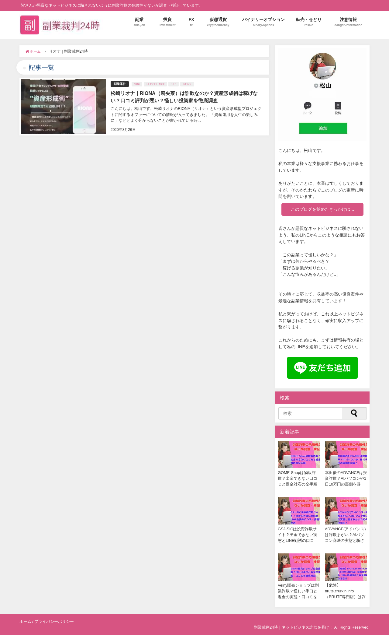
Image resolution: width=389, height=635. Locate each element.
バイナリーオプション (263, 22)
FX (191, 22)
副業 (139, 22)
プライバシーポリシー (54, 621)
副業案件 (120, 83)
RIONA (137, 84)
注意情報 (348, 22)
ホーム (25, 621)
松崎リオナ (187, 84)
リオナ (173, 84)
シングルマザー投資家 (155, 84)
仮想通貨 (218, 22)
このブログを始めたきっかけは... (322, 209)
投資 (167, 22)
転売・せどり (309, 22)
